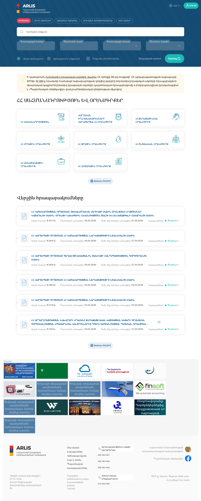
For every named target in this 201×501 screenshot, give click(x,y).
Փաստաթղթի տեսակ (118, 41)
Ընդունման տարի (73, 41)
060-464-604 (104, 467)
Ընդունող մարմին (159, 41)
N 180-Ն (41, 81)
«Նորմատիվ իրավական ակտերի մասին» (71, 77)
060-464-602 (104, 461)
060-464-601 (104, 455)
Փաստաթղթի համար (31, 41)
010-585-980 (104, 483)
